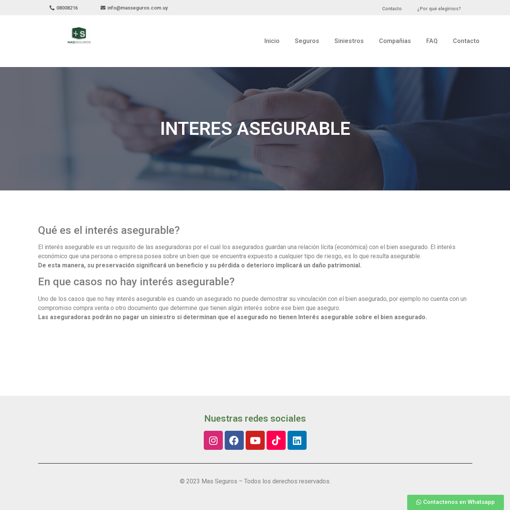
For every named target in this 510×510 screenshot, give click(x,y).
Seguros (307, 41)
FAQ (432, 41)
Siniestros (349, 41)
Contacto (466, 41)
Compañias (395, 41)
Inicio (272, 41)
